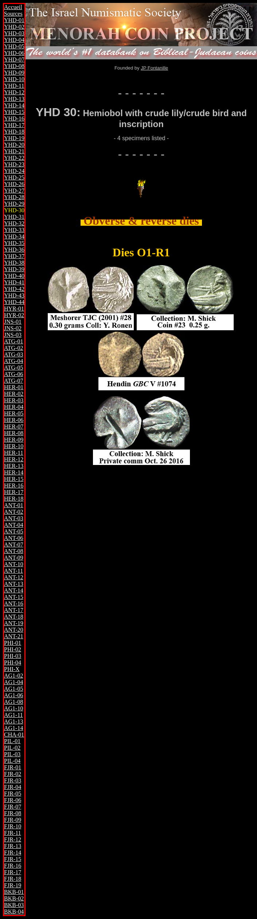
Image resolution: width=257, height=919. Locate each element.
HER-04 (13, 407)
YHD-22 (14, 158)
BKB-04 (14, 911)
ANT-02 (13, 512)
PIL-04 (12, 761)
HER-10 (13, 446)
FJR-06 (12, 800)
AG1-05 (13, 689)
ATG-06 (13, 374)
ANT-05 (13, 531)
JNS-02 (13, 328)
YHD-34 (14, 236)
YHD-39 (14, 269)
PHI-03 (12, 656)
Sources (13, 14)
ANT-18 (13, 617)
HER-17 (13, 492)
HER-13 (13, 466)
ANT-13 (13, 584)
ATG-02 (13, 348)
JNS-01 (13, 322)
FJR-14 (12, 852)
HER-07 (13, 426)
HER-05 (13, 413)
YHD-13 (14, 99)
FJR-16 (12, 866)
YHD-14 (14, 105)
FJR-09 (12, 820)
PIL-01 (12, 741)
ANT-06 (13, 538)
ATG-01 (13, 341)
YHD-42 (14, 289)
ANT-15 (13, 597)
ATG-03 (13, 354)
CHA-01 (14, 734)
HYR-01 (14, 308)
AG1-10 (13, 708)
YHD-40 (14, 276)
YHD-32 (14, 223)
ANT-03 (13, 518)
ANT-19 (13, 623)
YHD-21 (14, 151)
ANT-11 (13, 571)
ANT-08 (13, 551)
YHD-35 (14, 243)
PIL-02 (12, 748)
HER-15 (13, 479)
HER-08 (13, 433)
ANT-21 (13, 636)
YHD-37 (14, 256)
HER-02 (13, 394)
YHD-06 (14, 53)
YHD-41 (14, 282)
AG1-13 (13, 721)
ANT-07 (13, 544)
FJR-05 (12, 793)
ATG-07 (13, 381)
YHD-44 (14, 302)
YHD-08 (14, 66)
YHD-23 (14, 164)
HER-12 (13, 459)
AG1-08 (13, 702)
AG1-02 (13, 676)
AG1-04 (13, 682)
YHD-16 (14, 118)
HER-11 (13, 453)
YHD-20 (14, 145)
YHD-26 (14, 184)
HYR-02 (14, 315)
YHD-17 (14, 125)
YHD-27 (14, 191)
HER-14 (13, 472)
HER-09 (13, 440)
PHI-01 (12, 643)
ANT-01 (13, 505)
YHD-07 (14, 59)
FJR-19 (12, 885)
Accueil (13, 7)
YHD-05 (14, 46)
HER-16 (13, 485)
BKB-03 (14, 905)
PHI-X (12, 669)
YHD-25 (14, 177)
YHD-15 (14, 112)
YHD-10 (14, 79)
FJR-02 (12, 774)
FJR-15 (12, 859)
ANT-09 (13, 558)
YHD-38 (14, 263)
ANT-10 (13, 564)
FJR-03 (12, 780)
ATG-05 (13, 367)
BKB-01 (14, 892)
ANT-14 (13, 590)
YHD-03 (14, 33)
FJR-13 (12, 846)
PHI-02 (12, 649)
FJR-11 (12, 833)
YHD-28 (14, 197)
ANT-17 (13, 610)
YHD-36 (14, 249)
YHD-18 (14, 132)
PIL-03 (12, 754)
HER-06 (13, 420)
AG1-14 (13, 728)
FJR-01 (12, 767)
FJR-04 (12, 787)
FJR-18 (12, 879)
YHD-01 (14, 20)
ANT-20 (13, 630)
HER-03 (13, 400)
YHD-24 (14, 171)
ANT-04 (13, 525)
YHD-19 (14, 138)
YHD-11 (14, 86)
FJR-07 (12, 807)
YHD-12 (14, 92)
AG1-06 (13, 695)
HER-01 (13, 387)
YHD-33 (14, 230)
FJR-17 (12, 872)
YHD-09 (14, 73)
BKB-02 (14, 898)
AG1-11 (13, 715)
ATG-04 (13, 361)
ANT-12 (13, 577)
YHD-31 (14, 217)
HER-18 (13, 499)
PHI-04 (12, 662)
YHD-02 (14, 27)
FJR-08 (12, 813)
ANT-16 (13, 603)
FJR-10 (12, 826)
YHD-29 (14, 204)
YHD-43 (14, 295)
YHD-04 (14, 40)
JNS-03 (13, 335)
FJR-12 (12, 839)
